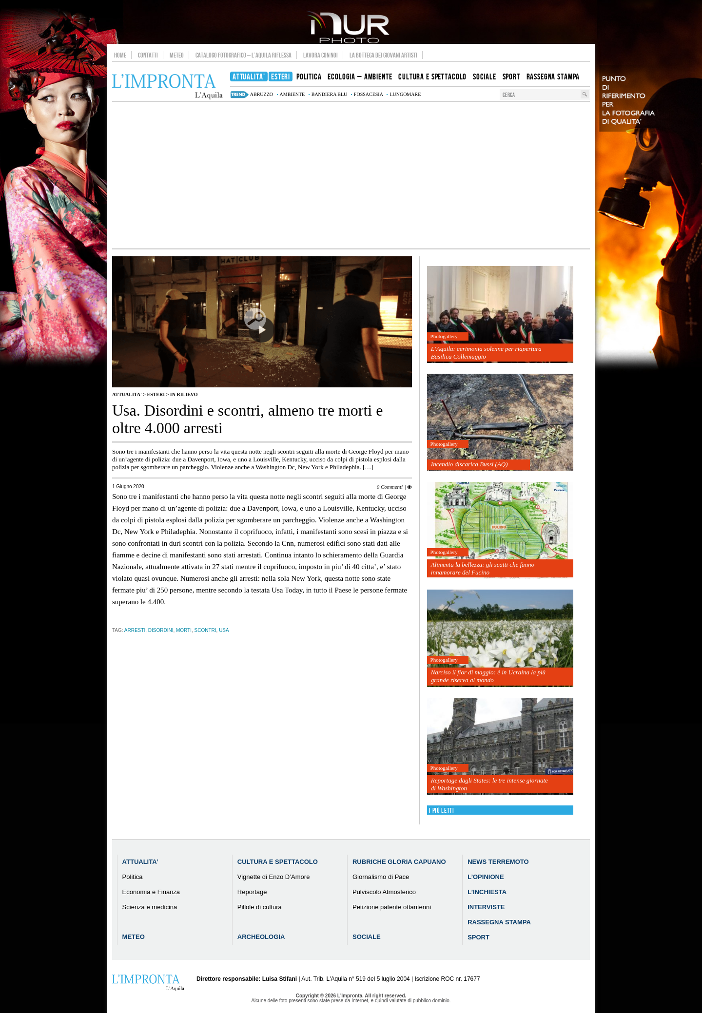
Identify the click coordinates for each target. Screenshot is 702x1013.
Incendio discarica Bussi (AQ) (469, 464)
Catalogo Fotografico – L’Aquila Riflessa (243, 55)
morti (184, 630)
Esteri (156, 394)
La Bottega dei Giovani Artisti (383, 55)
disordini (161, 630)
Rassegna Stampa (499, 922)
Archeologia (261, 936)
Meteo (177, 55)
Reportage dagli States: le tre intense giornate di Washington (489, 784)
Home (120, 55)
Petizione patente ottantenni (391, 907)
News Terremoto (498, 861)
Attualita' (127, 394)
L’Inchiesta (487, 892)
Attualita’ (140, 861)
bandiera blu (330, 94)
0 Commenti (390, 487)
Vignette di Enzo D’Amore (273, 876)
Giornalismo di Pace (380, 876)
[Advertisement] (351, 175)
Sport (478, 937)
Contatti (148, 55)
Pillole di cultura (259, 907)
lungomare (405, 94)
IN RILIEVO (184, 394)
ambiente (292, 94)
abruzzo (261, 94)
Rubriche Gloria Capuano (399, 861)
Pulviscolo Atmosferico (384, 892)
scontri (205, 630)
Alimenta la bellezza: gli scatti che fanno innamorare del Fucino (482, 568)
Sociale (366, 936)
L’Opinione (486, 876)
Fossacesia (368, 94)
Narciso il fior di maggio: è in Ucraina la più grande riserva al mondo (488, 676)
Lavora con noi (320, 55)
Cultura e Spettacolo (277, 861)
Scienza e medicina (149, 907)
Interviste (486, 907)
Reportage (252, 892)
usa (224, 630)
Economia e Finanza (151, 892)
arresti (134, 630)
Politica (132, 876)
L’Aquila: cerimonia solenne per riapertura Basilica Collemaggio (486, 352)
